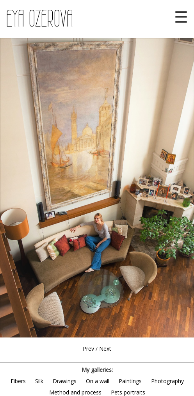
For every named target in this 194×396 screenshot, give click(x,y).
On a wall (97, 381)
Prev (88, 348)
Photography (167, 381)
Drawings (65, 381)
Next (105, 348)
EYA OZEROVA (39, 19)
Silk (39, 381)
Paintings (130, 381)
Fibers (18, 381)
